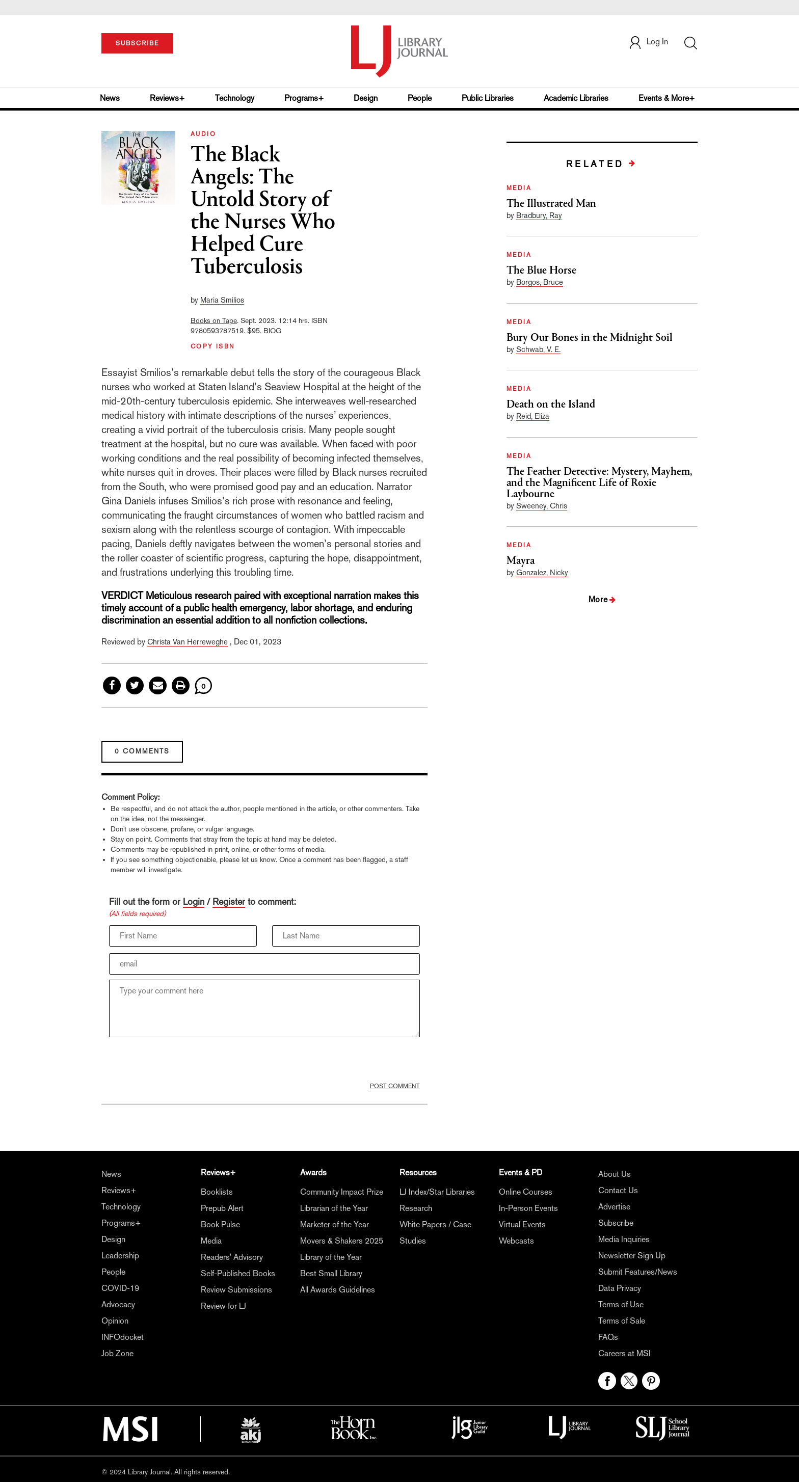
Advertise (614, 1206)
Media (211, 1241)
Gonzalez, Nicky (542, 572)
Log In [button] (648, 41)
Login (193, 901)
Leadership (120, 1255)
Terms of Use (621, 1304)
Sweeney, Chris (541, 505)
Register (228, 901)
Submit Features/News (637, 1272)
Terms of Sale (621, 1321)
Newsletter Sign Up (631, 1255)
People (420, 98)
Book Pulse (220, 1224)
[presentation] (186, 1062)
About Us (614, 1174)
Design (366, 98)
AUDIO (203, 134)
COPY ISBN (213, 346)
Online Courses (525, 1192)
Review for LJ (223, 1306)
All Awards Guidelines (337, 1290)
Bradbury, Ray (539, 215)
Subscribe (615, 1223)
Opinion (114, 1321)
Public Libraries (488, 98)
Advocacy (118, 1304)
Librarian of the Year (334, 1208)
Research (416, 1208)
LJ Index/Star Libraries (437, 1192)
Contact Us (618, 1190)
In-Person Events (528, 1208)
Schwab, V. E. (538, 349)
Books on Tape (214, 320)
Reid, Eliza (532, 416)
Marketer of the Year (334, 1224)
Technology (234, 98)
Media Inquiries (624, 1239)
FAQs (608, 1337)
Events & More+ (666, 98)
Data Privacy (619, 1288)
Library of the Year (331, 1257)
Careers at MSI (624, 1353)
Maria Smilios (222, 299)
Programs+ (304, 98)
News (110, 98)
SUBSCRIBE (137, 43)
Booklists (217, 1192)
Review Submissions (236, 1290)
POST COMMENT (395, 1086)
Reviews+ (167, 98)
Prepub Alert (222, 1208)
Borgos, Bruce (539, 282)
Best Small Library (331, 1273)
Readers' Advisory (232, 1257)
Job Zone (117, 1353)
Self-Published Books (238, 1273)
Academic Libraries (576, 98)
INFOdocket (122, 1337)
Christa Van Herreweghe (187, 641)
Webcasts (516, 1241)
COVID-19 (120, 1288)
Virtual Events (522, 1224)
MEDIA (519, 188)
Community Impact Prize (341, 1192)
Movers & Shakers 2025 (341, 1241)
